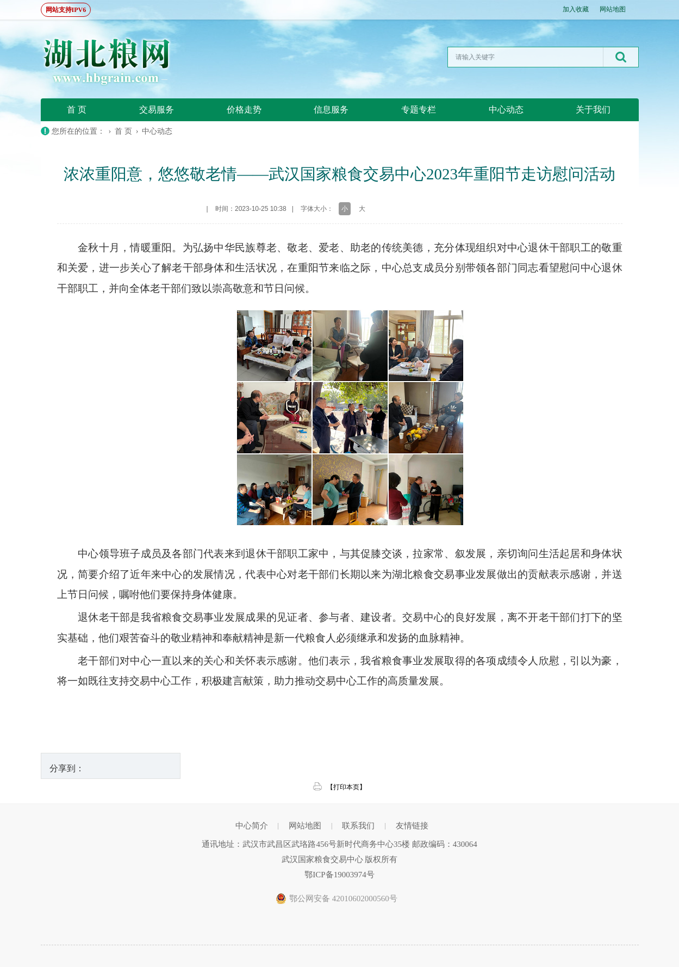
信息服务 (331, 109)
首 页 (76, 109)
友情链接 (412, 825)
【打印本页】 (346, 787)
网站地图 (613, 9)
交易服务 (156, 109)
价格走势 (244, 109)
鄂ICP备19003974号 (339, 874)
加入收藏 (576, 9)
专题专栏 (418, 109)
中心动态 (506, 109)
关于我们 (593, 109)
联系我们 (358, 825)
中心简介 (251, 825)
